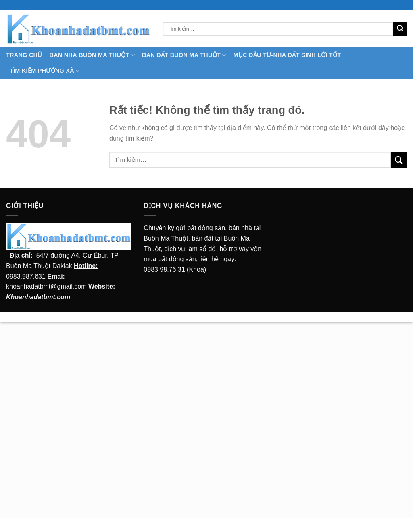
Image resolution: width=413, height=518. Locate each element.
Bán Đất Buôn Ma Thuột (184, 55)
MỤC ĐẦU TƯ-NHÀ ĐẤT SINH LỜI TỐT (287, 55)
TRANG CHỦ (24, 55)
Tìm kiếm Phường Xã (44, 71)
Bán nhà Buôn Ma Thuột (92, 55)
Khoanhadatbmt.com (38, 297)
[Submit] (400, 29)
